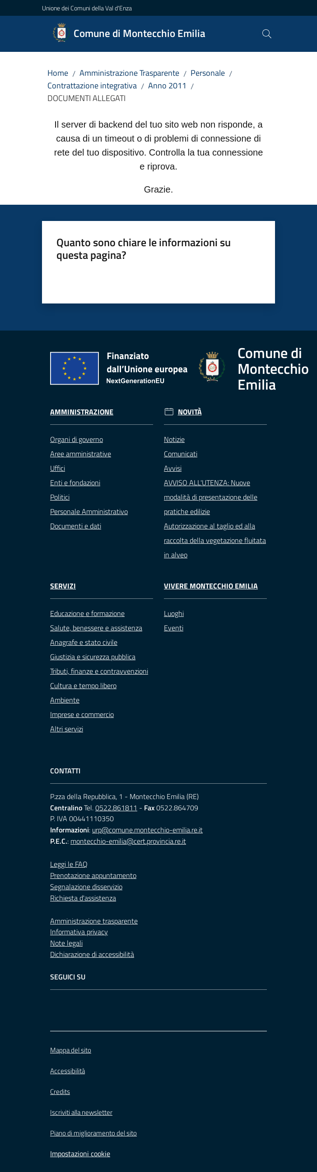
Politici (60, 497)
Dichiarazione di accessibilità (92, 954)
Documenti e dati (75, 525)
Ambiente (64, 699)
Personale (208, 73)
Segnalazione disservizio (86, 886)
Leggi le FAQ (69, 864)
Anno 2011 (167, 85)
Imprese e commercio (82, 714)
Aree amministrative (80, 453)
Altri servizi (66, 728)
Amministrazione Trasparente (129, 73)
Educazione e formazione (87, 613)
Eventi (173, 627)
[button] (267, 34)
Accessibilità (67, 1071)
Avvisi (173, 468)
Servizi (63, 586)
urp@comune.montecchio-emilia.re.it (147, 829)
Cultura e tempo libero (83, 685)
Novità (190, 412)
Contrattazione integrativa (92, 85)
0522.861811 (116, 807)
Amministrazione (81, 412)
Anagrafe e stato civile (83, 642)
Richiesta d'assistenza (83, 897)
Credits (60, 1091)
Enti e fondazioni (75, 482)
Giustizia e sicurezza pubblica (92, 656)
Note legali (66, 943)
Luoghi (174, 613)
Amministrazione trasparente (94, 920)
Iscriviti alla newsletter (81, 1112)
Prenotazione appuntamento (93, 875)
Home (57, 73)
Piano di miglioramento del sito (93, 1133)
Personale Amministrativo (89, 511)
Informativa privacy (79, 931)
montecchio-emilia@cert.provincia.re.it (128, 841)
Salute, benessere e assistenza (96, 627)
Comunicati (180, 453)
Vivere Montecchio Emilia (211, 586)
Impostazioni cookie (80, 1153)
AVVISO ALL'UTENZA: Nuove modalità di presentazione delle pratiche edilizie (210, 497)
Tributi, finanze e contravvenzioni (99, 671)
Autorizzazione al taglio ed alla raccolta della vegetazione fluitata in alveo (215, 540)
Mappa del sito (70, 1050)
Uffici (57, 468)
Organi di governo (76, 439)
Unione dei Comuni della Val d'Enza (87, 8)
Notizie (174, 439)
